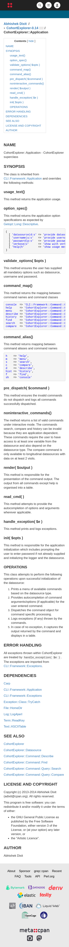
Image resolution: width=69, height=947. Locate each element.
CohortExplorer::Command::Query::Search (32, 768)
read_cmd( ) (17, 92)
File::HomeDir (13, 708)
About (11, 871)
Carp (7, 683)
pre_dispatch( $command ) (26, 78)
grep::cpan (41, 871)
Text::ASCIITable (15, 726)
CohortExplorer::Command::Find (25, 762)
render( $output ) (20, 88)
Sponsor (24, 871)
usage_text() (17, 55)
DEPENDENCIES (16, 116)
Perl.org (49, 876)
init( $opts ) (17, 102)
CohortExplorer (14, 743)
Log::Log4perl (13, 714)
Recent (57, 871)
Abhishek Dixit (15, 24)
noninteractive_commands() (27, 83)
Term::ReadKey (14, 720)
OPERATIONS (19, 106)
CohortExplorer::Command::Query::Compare (34, 774)
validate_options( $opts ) (25, 64)
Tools (28, 876)
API (37, 876)
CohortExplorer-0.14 (22, 28)
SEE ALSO (12, 120)
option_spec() (18, 60)
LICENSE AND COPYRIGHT (23, 125)
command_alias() (20, 74)
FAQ (18, 876)
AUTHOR (11, 130)
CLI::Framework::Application (23, 178)
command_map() (20, 69)
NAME (10, 46)
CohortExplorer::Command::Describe (29, 756)
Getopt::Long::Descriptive (21, 224)
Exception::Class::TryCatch (22, 702)
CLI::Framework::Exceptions (23, 666)
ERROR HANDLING (18, 111)
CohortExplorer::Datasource (22, 750)
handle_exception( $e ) (24, 97)
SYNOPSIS (13, 50)
